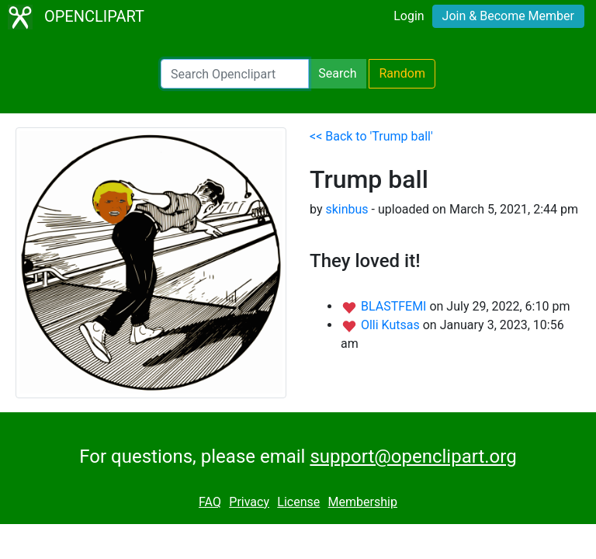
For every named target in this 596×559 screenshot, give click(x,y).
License (298, 502)
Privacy (249, 502)
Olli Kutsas (392, 325)
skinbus (346, 209)
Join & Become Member (508, 16)
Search (337, 73)
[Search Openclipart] (235, 74)
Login (408, 16)
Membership (362, 502)
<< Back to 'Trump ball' (371, 136)
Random (402, 73)
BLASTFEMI (395, 306)
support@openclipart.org (413, 456)
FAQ (210, 502)
